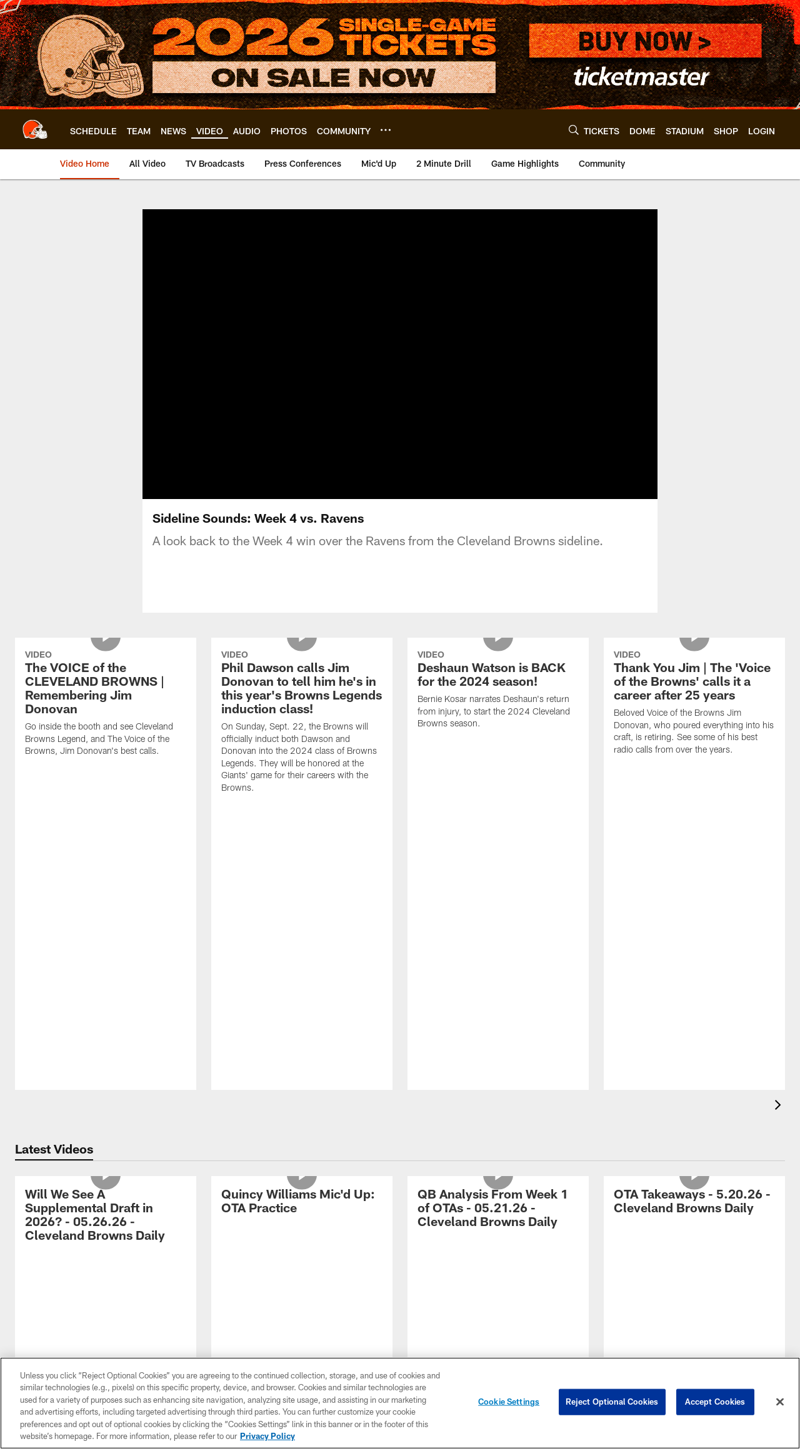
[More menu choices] (386, 130)
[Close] (780, 1402)
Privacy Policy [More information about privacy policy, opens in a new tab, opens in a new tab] (267, 1436)
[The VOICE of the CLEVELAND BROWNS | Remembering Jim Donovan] (105, 705)
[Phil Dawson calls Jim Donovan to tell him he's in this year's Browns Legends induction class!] (301, 723)
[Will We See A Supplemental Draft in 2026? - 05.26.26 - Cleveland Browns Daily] (105, 1216)
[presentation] (780, 1106)
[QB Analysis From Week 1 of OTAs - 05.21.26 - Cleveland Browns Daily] (498, 1209)
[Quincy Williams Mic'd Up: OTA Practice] (301, 1202)
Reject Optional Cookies (612, 1402)
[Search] (574, 129)
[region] (400, 1403)
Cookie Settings (508, 1402)
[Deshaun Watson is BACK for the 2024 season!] (498, 691)
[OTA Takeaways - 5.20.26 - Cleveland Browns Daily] (694, 1202)
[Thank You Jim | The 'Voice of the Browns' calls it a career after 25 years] (694, 704)
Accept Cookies (715, 1402)
